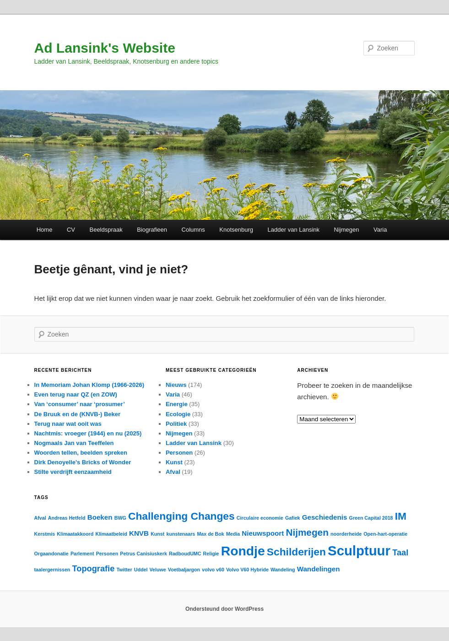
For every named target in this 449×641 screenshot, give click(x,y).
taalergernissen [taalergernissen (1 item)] (52, 569)
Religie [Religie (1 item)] (211, 553)
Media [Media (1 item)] (233, 534)
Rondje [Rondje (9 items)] (243, 550)
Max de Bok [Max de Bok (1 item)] (210, 534)
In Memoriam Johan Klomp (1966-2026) (89, 384)
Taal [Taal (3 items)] (400, 552)
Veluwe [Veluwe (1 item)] (158, 569)
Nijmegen (346, 229)
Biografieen (152, 229)
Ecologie (178, 414)
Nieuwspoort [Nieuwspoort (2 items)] (263, 533)
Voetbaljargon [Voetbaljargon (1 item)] (184, 569)
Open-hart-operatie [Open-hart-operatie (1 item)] (385, 534)
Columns (193, 229)
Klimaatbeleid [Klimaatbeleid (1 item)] (111, 534)
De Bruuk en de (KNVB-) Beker (77, 414)
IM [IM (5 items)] (400, 516)
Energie (177, 404)
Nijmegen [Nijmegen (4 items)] (307, 532)
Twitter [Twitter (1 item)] (124, 569)
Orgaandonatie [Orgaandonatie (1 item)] (51, 553)
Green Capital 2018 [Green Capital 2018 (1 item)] (371, 518)
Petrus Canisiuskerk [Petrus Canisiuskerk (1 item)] (143, 553)
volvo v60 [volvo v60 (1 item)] (213, 569)
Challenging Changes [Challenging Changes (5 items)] (181, 516)
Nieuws (176, 384)
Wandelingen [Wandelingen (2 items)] (318, 569)
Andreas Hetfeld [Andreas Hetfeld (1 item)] (67, 518)
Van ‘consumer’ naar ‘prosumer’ (79, 404)
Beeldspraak (105, 229)
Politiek (176, 423)
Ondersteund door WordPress (224, 609)
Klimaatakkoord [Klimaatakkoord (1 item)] (75, 534)
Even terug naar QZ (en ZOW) (75, 394)
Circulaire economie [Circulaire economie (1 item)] (260, 518)
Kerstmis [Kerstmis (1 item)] (44, 534)
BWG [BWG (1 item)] (120, 518)
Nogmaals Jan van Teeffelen (74, 443)
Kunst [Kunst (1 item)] (157, 534)
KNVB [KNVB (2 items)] (139, 533)
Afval (173, 471)
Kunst (174, 462)
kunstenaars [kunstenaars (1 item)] (181, 534)
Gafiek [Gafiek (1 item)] (292, 518)
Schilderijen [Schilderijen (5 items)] (296, 552)
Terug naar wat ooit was (68, 423)
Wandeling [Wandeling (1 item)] (282, 569)
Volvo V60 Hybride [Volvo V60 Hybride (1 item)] (247, 569)
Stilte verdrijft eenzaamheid (73, 471)
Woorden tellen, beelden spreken (80, 452)
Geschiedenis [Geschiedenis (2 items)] (324, 517)
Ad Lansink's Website (104, 47)
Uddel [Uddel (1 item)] (141, 569)
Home (45, 229)
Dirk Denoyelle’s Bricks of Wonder (82, 462)
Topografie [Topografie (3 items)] (93, 568)
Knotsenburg (236, 229)
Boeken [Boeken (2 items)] (100, 517)
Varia (380, 229)
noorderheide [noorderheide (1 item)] (346, 534)
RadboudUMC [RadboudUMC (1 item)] (185, 553)
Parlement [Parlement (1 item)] (82, 553)
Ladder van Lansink (293, 229)
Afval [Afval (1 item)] (40, 518)
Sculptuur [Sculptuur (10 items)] (359, 550)
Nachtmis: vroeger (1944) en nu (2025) (88, 433)
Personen (179, 452)
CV (71, 229)
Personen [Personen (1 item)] (107, 553)
